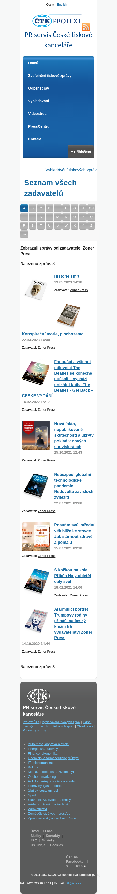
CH (91, 208)
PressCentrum (40, 126)
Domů (33, 63)
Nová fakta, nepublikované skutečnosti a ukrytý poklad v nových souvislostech (74, 435)
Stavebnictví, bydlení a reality (49, 800)
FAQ (34, 840)
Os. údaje (38, 845)
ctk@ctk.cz (73, 883)
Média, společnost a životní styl (51, 772)
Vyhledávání (38, 101)
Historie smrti (67, 276)
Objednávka (85, 726)
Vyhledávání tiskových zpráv (71, 170)
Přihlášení (81, 152)
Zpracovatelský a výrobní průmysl (52, 818)
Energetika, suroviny (43, 749)
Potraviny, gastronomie (45, 786)
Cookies (56, 845)
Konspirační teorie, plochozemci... (55, 334)
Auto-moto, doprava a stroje (48, 744)
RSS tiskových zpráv (60, 726)
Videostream (39, 114)
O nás (48, 831)
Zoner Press (79, 290)
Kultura (33, 767)
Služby (36, 836)
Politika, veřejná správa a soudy (51, 781)
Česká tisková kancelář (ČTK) (78, 875)
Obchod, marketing (42, 777)
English (62, 4)
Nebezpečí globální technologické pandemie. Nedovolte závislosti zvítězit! (73, 486)
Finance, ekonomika (42, 753)
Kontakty (53, 836)
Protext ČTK (31, 722)
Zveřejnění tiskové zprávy (49, 76)
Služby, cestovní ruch (43, 790)
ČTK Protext (58, 20)
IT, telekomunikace (41, 763)
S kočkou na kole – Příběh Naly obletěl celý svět (72, 576)
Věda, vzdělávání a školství (48, 804)
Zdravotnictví (37, 809)
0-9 (24, 234)
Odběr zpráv (38, 88)
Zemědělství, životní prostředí (49, 813)
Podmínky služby (34, 730)
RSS (86, 27)
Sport (32, 795)
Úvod (35, 831)
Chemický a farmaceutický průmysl (53, 758)
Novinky (48, 840)
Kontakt (34, 139)
